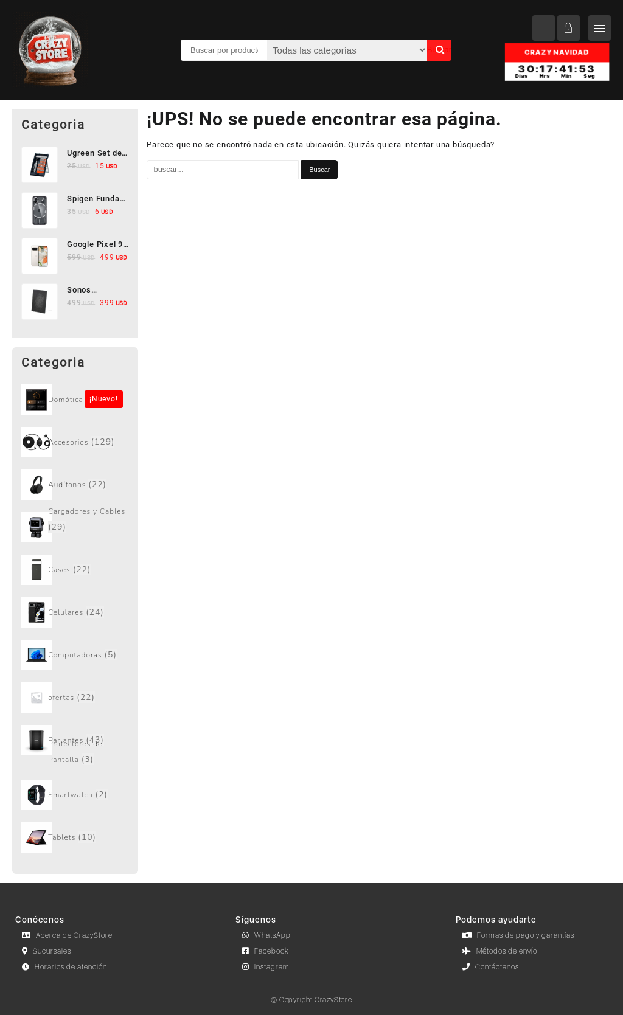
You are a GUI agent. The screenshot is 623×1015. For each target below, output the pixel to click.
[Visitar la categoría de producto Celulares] (75, 612)
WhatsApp (266, 935)
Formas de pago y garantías (518, 935)
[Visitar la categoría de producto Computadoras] (75, 655)
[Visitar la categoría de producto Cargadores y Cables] (75, 527)
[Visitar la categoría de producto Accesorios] (75, 442)
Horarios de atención (64, 967)
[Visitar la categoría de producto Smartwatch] (75, 795)
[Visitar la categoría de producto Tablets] (75, 837)
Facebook (265, 951)
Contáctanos (490, 967)
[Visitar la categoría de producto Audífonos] (75, 484)
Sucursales (46, 951)
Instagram (266, 967)
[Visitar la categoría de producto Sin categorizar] (75, 399)
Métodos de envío (499, 951)
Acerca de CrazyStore (67, 935)
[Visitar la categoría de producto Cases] (75, 570)
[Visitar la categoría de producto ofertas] (75, 697)
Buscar (439, 49)
